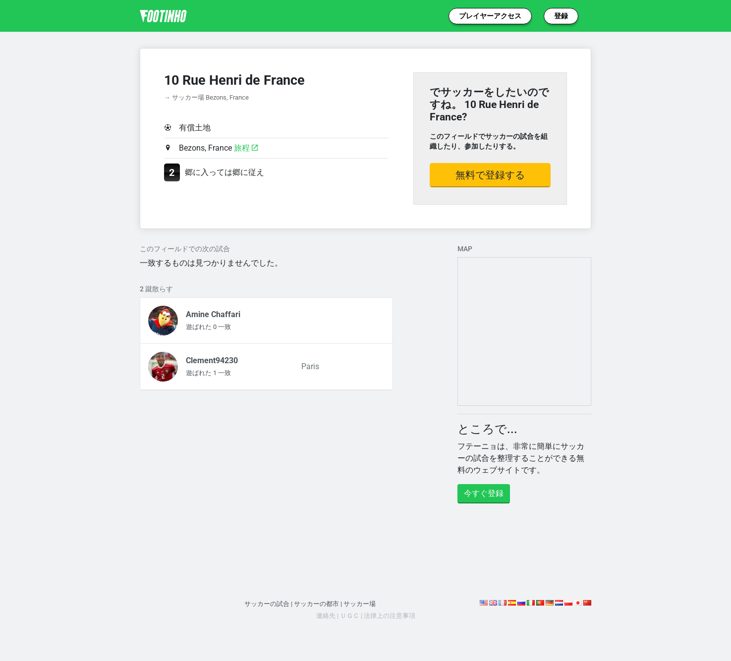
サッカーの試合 (266, 603)
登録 (561, 15)
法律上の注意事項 (389, 615)
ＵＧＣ (349, 615)
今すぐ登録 (484, 493)
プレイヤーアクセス (490, 15)
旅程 (246, 148)
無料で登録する (490, 175)
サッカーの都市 (316, 603)
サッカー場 (359, 603)
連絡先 (326, 615)
